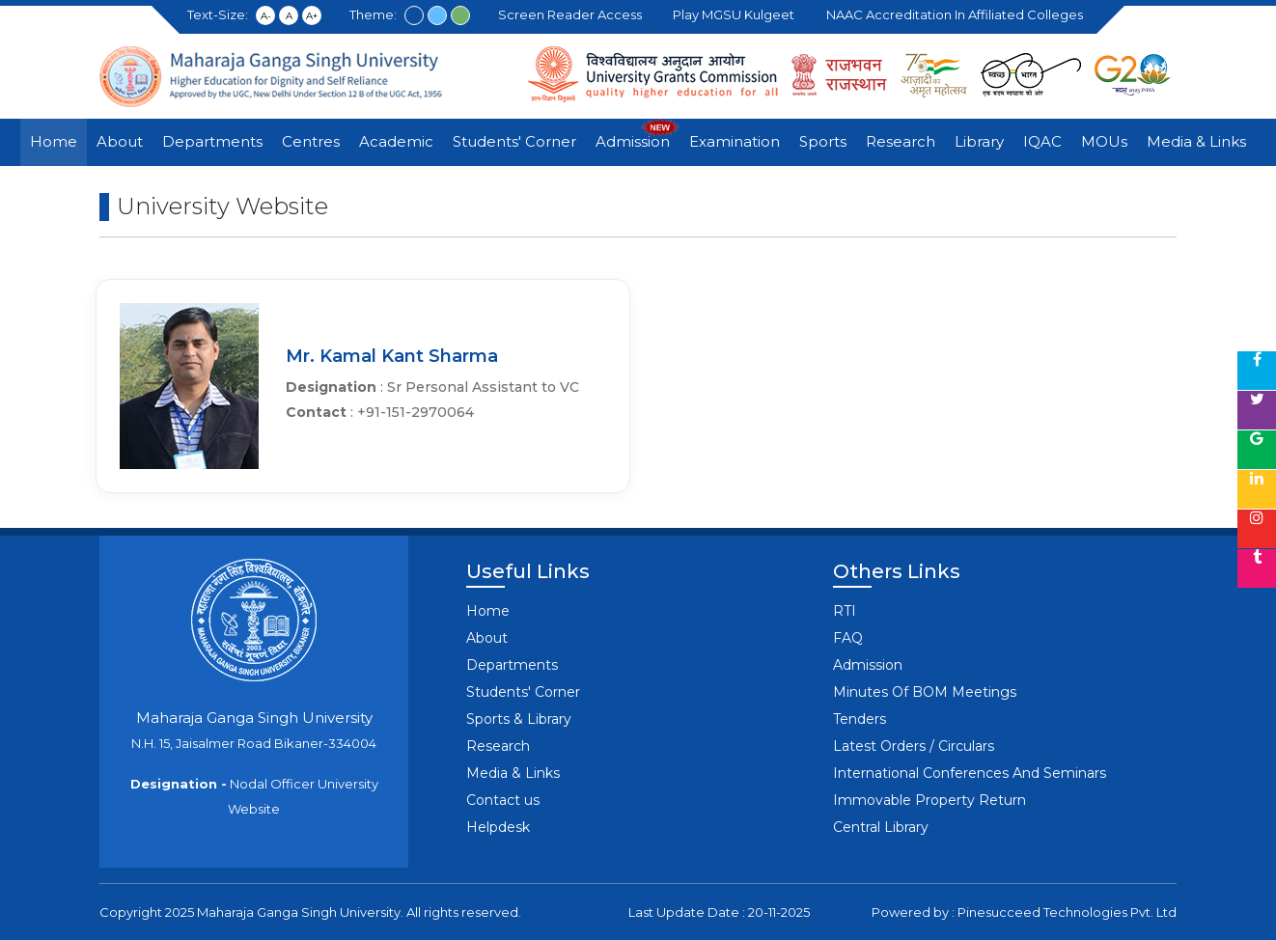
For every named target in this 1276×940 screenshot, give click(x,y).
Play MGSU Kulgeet (736, 14)
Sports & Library (518, 719)
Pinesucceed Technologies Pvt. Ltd (1067, 912)
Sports (822, 141)
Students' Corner (514, 141)
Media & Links (1196, 141)
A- (266, 16)
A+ (312, 16)
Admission (633, 141)
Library (979, 141)
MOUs (1104, 141)
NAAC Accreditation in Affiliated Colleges (957, 14)
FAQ (848, 638)
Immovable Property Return (929, 800)
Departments (212, 141)
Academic (396, 141)
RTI (844, 611)
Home (53, 141)
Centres (311, 141)
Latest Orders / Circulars (913, 746)
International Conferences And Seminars (969, 773)
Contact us (503, 800)
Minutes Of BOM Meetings (924, 692)
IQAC (1042, 141)
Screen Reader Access (573, 14)
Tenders (859, 719)
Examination (734, 141)
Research (900, 141)
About (120, 141)
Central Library (881, 827)
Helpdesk (498, 827)
